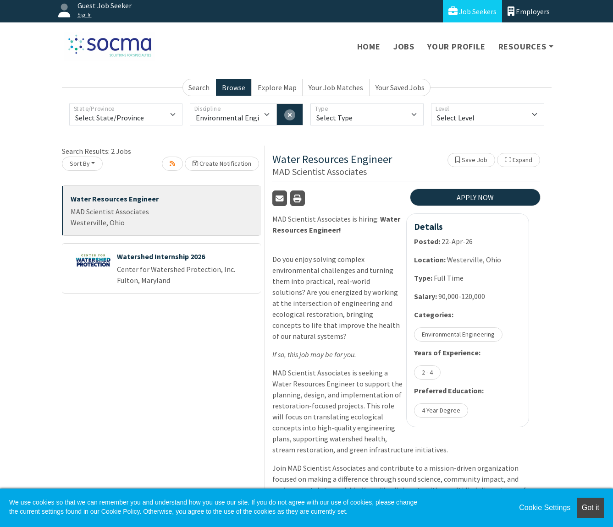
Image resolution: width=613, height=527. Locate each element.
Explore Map (277, 87)
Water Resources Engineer (115, 198)
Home (369, 46)
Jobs (403, 46)
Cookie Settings (544, 507)
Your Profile (456, 46)
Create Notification (222, 163)
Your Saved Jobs (400, 87)
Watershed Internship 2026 (161, 256)
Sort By (80, 163)
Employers (529, 11)
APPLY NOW (475, 197)
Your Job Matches (336, 87)
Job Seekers (472, 11)
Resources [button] (522, 46)
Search (199, 87)
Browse (233, 87)
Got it (590, 507)
